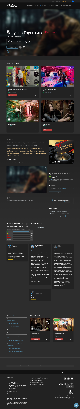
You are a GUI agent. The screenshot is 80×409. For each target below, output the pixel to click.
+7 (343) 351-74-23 (13, 391)
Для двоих (62, 216)
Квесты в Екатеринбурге (14, 316)
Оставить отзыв (40, 227)
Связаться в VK (54, 196)
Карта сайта (32, 397)
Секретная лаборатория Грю (18, 89)
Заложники (47, 124)
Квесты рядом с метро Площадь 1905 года (16, 336)
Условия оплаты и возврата (36, 386)
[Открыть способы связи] (76, 405)
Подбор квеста (29, 5)
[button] (46, 167)
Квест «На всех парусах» (14, 348)
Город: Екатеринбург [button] (65, 5)
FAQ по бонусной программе (36, 388)
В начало (60, 372)
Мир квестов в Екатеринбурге (14, 372)
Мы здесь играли (12, 47)
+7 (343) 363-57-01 (66, 1)
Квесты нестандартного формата (16, 329)
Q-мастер (9, 239)
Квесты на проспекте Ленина (15, 340)
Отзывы (24, 58)
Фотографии (32, 58)
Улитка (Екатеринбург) (15, 36)
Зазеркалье (12, 124)
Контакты (16, 58)
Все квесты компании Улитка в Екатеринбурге (15, 319)
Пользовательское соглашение (36, 382)
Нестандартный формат (62, 211)
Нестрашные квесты (65, 213)
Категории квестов (34, 393)
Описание (8, 58)
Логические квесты (54, 216)
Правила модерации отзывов (36, 380)
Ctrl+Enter (45, 378)
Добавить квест (33, 395)
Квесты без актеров (54, 213)
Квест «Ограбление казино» (15, 351)
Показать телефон (55, 192)
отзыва (51, 179)
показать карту (55, 189)
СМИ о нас (32, 390)
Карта (56, 5)
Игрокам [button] (51, 5)
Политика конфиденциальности (37, 384)
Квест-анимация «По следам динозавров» (15, 344)
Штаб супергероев (49, 89)
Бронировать (12, 95)
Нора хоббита (59, 333)
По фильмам (52, 211)
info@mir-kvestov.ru (13, 394)
